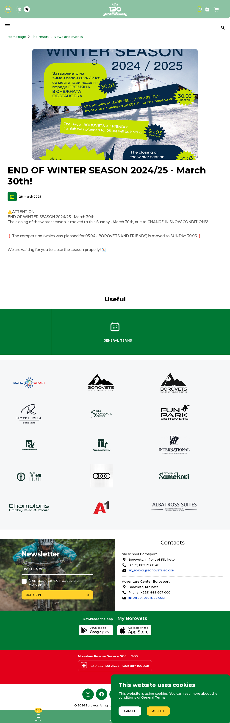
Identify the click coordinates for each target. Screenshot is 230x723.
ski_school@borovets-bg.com (151, 570)
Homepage (17, 37)
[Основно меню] (7, 26)
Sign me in (57, 594)
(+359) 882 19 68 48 (143, 565)
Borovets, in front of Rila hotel (151, 559)
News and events (68, 37)
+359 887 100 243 (103, 666)
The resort (40, 37)
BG (8, 9)
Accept (158, 711)
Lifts (38, 716)
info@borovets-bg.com (146, 597)
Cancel (130, 711)
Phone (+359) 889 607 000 (149, 592)
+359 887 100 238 (135, 666)
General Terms (117, 340)
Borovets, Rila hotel (143, 587)
